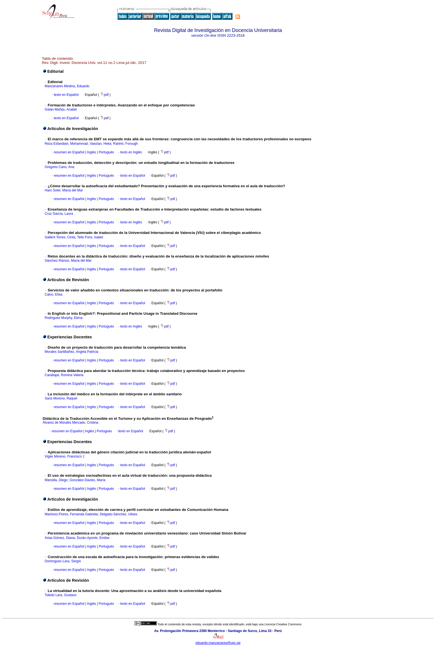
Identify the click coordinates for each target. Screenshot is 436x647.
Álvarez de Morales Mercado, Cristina (70, 422)
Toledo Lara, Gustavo (60, 595)
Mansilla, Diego (56, 480)
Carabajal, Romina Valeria (64, 375)
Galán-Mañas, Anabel (61, 109)
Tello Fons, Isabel (90, 237)
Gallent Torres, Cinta (60, 237)
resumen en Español (69, 152)
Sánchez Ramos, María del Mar (68, 261)
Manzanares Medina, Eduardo (67, 86)
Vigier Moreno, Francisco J (65, 456)
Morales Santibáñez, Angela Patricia (71, 352)
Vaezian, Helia (100, 144)
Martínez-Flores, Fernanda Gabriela (71, 514)
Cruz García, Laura (59, 214)
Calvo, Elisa (53, 294)
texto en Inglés (131, 152)
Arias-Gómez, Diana (60, 538)
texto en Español (66, 95)
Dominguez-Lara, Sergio (63, 561)
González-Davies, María (87, 480)
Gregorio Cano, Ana (59, 167)
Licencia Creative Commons (282, 624)
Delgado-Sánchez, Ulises (118, 514)
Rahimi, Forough (125, 144)
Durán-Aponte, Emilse (93, 538)
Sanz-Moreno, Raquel (61, 398)
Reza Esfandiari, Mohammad (66, 144)
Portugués (106, 152)
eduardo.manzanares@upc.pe (218, 643)
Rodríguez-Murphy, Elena (64, 318)
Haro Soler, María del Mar (64, 190)
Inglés (91, 152)
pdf (105, 95)
